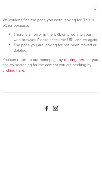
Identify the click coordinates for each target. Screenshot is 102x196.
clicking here (74, 59)
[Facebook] (47, 108)
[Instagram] (55, 108)
